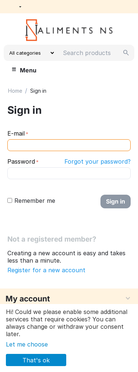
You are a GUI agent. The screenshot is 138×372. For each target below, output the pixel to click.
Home (15, 91)
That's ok (36, 360)
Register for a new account (46, 270)
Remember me (31, 200)
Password (21, 161)
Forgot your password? (97, 161)
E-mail (16, 133)
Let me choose (27, 344)
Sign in (115, 201)
